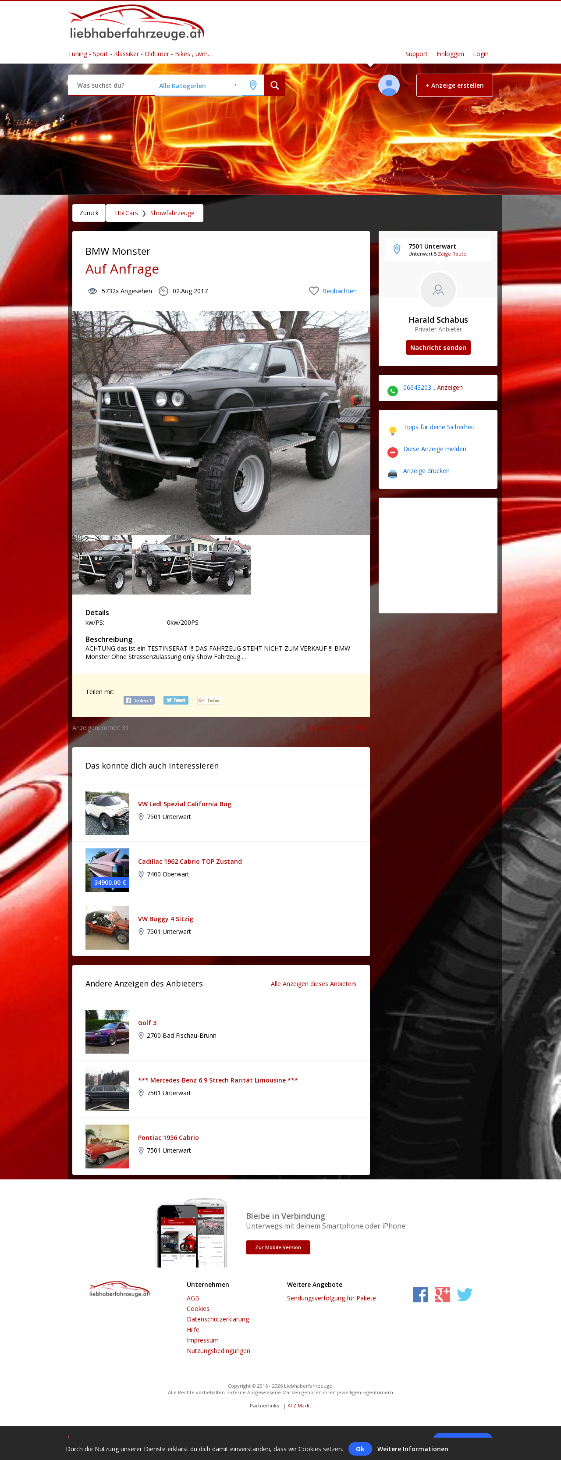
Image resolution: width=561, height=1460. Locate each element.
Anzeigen (450, 387)
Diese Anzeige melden (338, 727)
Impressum (203, 1340)
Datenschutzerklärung (218, 1319)
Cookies (198, 1308)
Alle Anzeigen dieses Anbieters (314, 983)
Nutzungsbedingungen (218, 1350)
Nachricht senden (438, 347)
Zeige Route (452, 253)
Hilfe (193, 1329)
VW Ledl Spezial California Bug (184, 804)
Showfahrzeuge (172, 213)
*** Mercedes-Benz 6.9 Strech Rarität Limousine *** (218, 1080)
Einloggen (450, 54)
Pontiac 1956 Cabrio (168, 1137)
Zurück (89, 213)
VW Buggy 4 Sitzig (165, 919)
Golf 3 (147, 1022)
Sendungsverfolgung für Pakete (331, 1298)
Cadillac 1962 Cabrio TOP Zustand (190, 861)
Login (481, 54)
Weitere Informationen (412, 1449)
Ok (360, 1449)
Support (416, 54)
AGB (193, 1298)
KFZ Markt (299, 1405)
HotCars (126, 213)
